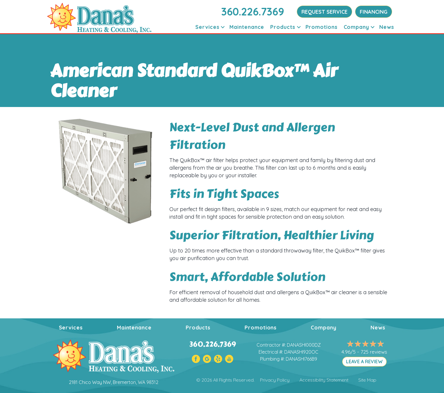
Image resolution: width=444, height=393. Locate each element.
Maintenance (134, 327)
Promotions (261, 327)
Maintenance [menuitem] (246, 27)
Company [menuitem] (356, 27)
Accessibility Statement (323, 380)
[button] (222, 27)
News (378, 327)
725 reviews (374, 352)
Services (71, 327)
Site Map (367, 380)
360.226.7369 (252, 11)
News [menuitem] (386, 27)
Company (323, 327)
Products (198, 327)
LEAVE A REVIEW (364, 361)
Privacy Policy (274, 380)
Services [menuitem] (207, 27)
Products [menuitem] (282, 27)
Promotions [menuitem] (322, 27)
